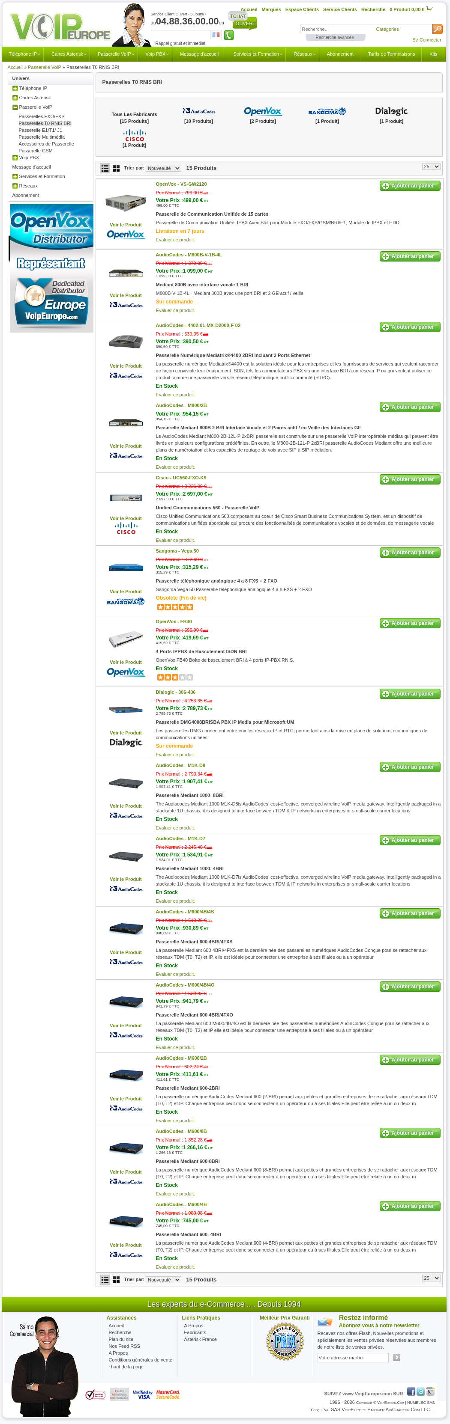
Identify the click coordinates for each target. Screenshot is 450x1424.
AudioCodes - (189, 254)
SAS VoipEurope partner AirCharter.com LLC (380, 1409)
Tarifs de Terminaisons (391, 53)
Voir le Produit (125, 224)
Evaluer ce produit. (175, 239)
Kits (433, 53)
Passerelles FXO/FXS (42, 116)
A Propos (194, 1325)
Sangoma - (177, 550)
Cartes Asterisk (67, 53)
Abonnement (340, 53)
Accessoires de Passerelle (46, 143)
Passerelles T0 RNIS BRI (45, 123)
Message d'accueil (199, 53)
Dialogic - (176, 692)
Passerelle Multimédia (42, 137)
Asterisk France (200, 1339)
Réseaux (303, 53)
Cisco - (181, 477)
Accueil (15, 67)
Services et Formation (256, 53)
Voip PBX (155, 53)
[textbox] (337, 29)
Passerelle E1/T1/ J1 (41, 130)
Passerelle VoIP (114, 53)
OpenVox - (181, 184)
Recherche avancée (335, 37)
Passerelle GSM (36, 150)
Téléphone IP (23, 53)
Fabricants (195, 1332)
